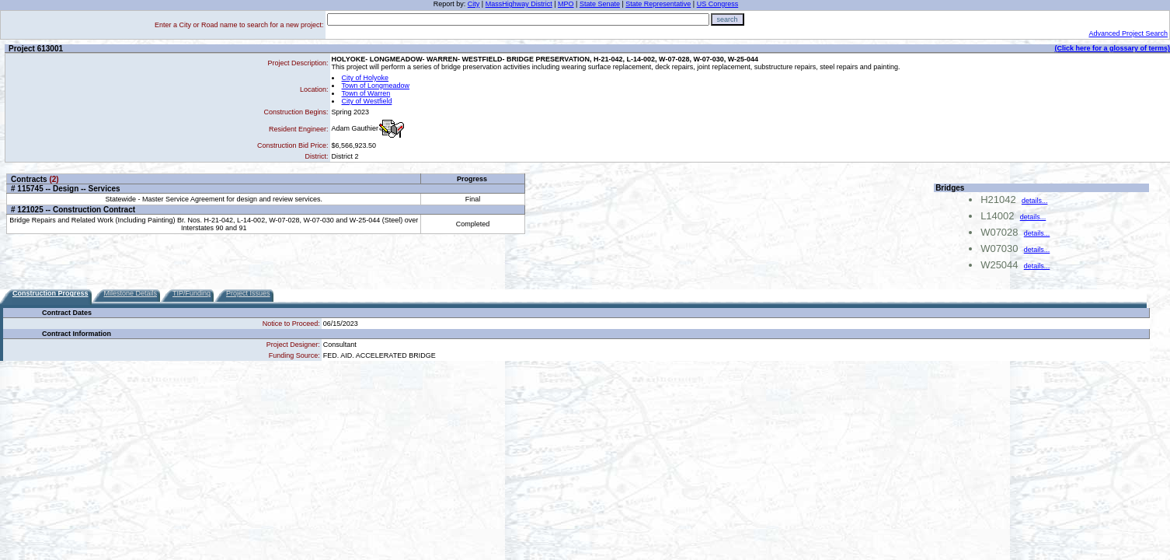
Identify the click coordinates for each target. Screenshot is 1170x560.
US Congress (718, 4)
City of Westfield (367, 101)
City (474, 4)
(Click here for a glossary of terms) (1112, 48)
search (727, 19)
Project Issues (248, 293)
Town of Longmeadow (376, 85)
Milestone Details (131, 293)
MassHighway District (519, 4)
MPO (566, 4)
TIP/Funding (191, 293)
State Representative (658, 4)
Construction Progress (50, 293)
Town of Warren (366, 93)
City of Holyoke (365, 78)
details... (1035, 201)
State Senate (600, 4)
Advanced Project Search (1128, 33)
